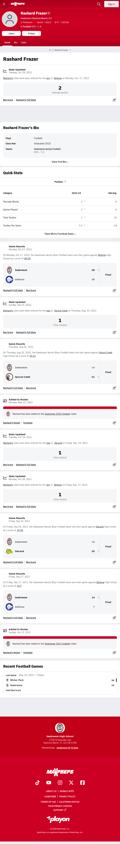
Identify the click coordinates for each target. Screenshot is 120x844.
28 (93, 270)
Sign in (111, 4)
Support (60, 809)
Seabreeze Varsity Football (47, 148)
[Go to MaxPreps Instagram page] (60, 783)
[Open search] (99, 4)
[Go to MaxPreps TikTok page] (37, 783)
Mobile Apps (67, 791)
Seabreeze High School (60, 730)
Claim (11, 33)
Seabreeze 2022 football (57, 413)
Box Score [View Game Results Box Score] (31, 290)
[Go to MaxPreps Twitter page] (71, 783)
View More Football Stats (60, 233)
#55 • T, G (31, 26)
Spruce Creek (61, 310)
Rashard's (8, 78)
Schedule (27, 422)
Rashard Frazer (35, 13)
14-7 (19, 585)
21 (93, 376)
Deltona (58, 78)
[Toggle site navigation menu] (4, 4)
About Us (51, 791)
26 (93, 279)
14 (93, 367)
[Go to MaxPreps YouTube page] (48, 783)
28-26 (27, 258)
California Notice (69, 801)
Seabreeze (16, 270)
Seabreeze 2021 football (57, 643)
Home (7, 42)
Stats (23, 42)
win (48, 78)
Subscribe (50, 796)
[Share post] (114, 99)
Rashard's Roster (11, 422)
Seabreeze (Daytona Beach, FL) (36, 18)
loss (48, 310)
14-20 (20, 530)
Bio (15, 42)
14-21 (32, 355)
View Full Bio (60, 161)
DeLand (58, 442)
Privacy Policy (67, 796)
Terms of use (48, 801)
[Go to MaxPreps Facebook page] (82, 783)
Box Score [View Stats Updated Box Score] (8, 99)
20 (93, 551)
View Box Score (13, 690)
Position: (58, 181)
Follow (31, 33)
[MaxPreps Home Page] (50, 49)
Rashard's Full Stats (26, 99)
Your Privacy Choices (60, 805)
